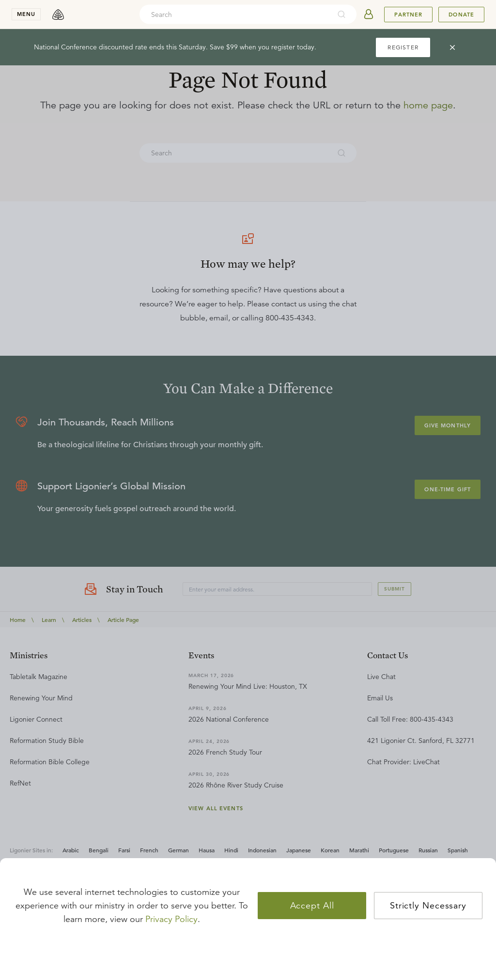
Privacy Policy (171, 919)
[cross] (452, 47)
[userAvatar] (368, 14)
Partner (408, 14)
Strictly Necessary (428, 905)
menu (26, 14)
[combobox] (234, 14)
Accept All (312, 905)
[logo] (58, 14)
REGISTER (403, 47)
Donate (461, 14)
